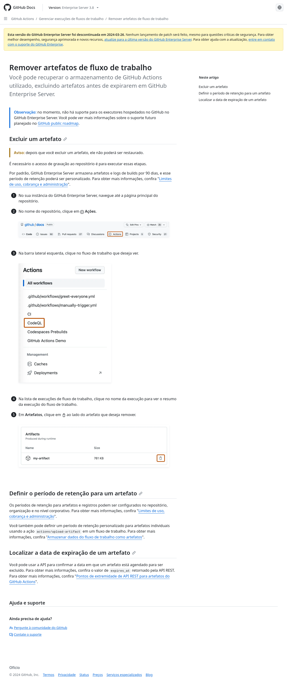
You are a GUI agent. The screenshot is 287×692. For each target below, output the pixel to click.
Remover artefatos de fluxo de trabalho (138, 19)
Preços (98, 674)
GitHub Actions (22, 19)
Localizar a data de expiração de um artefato (72, 552)
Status (84, 674)
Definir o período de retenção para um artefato (75, 493)
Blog (149, 674)
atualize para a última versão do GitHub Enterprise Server (147, 39)
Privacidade (67, 674)
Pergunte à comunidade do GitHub (38, 627)
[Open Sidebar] (5, 18)
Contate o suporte (25, 634)
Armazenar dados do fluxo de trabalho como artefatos (94, 537)
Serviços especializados (124, 674)
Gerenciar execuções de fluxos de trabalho (71, 19)
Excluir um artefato (38, 139)
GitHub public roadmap (58, 123)
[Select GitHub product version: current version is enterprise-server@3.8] (73, 7)
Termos (48, 674)
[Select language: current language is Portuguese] (279, 7)
